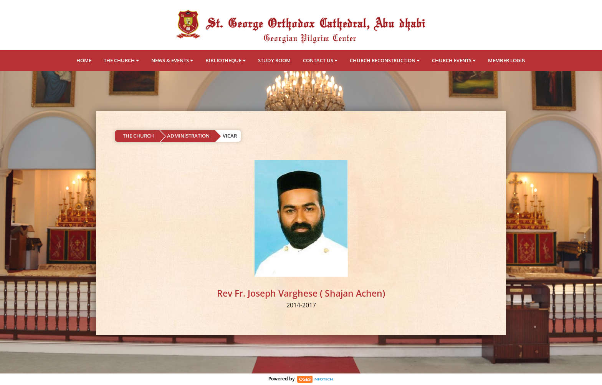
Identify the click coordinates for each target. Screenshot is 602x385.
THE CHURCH (121, 60)
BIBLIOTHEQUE (225, 60)
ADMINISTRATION (188, 135)
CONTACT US (320, 60)
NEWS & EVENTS (172, 60)
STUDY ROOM (274, 60)
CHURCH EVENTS (454, 60)
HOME (83, 60)
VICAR (230, 135)
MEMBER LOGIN (507, 60)
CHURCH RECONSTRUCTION (385, 60)
